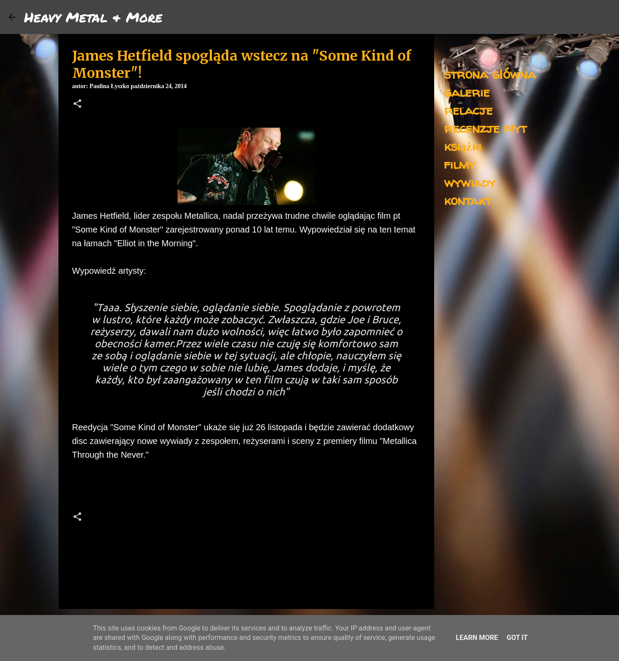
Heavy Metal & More (93, 17)
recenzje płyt (485, 128)
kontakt (467, 200)
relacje (468, 110)
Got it (516, 637)
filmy (459, 164)
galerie (467, 92)
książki (462, 146)
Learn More (477, 637)
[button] (77, 104)
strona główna (490, 74)
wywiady (470, 182)
